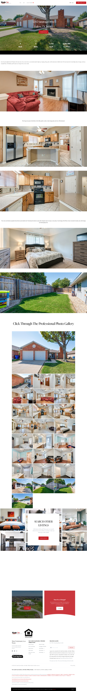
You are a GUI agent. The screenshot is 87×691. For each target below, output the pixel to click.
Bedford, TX (70, 674)
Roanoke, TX (27, 675)
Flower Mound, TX (22, 675)
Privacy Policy (73, 665)
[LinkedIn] (14, 651)
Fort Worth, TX (35, 675)
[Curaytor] (17, 657)
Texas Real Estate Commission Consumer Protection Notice (20, 680)
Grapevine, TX (58, 674)
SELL (20, 2)
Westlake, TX (49, 675)
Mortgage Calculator (42, 646)
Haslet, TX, (38, 675)
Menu (71, 2)
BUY (24, 2)
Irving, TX (53, 675)
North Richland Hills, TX (44, 675)
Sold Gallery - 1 (42, 648)
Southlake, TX (49, 674)
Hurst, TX (14, 675)
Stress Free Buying (32, 646)
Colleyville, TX (54, 674)
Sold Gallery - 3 (42, 652)
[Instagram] (16, 651)
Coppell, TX (30, 675)
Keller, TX (62, 674)
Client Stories (31, 650)
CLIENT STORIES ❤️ (30, 2)
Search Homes (31, 644)
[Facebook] (12, 651)
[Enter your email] (59, 647)
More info (54, 689)
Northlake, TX (57, 675)
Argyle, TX (17, 675)
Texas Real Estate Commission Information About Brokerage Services (21, 679)
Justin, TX (60, 675)
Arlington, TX (69, 675)
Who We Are (31, 648)
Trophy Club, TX (66, 674)
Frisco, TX (63, 675)
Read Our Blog (41, 644)
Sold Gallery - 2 (42, 650)
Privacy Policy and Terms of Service (66, 658)
